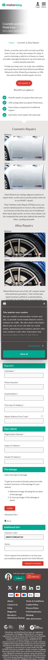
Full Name (9, 371)
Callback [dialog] (19, 578)
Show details (34, 346)
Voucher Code (11, 532)
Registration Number (14, 434)
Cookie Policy (32, 604)
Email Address (11, 394)
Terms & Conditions (35, 601)
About (10, 601)
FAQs (9, 608)
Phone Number (11, 382)
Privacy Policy (32, 608)
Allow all (24, 354)
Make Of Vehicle (12, 445)
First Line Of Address (14, 405)
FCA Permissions (33, 611)
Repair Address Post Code (18, 416)
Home (11, 42)
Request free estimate (33, 563)
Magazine (12, 611)
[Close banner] (44, 304)
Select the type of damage (15, 475)
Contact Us (12, 604)
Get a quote (24, 83)
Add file (10, 508)
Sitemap (29, 615)
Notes (7, 544)
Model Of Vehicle (12, 457)
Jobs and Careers (33, 618)
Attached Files (11, 514)
